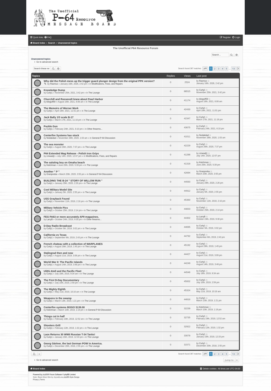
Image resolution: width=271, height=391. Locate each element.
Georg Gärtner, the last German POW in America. (73, 343)
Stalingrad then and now (58, 253)
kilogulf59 (50, 102)
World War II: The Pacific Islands (63, 262)
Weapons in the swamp (57, 298)
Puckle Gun (51, 126)
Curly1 (49, 93)
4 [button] (222, 68)
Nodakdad (51, 138)
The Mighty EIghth (55, 289)
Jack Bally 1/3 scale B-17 (58, 117)
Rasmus (54, 84)
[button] (205, 68)
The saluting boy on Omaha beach (64, 162)
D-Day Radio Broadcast (58, 225)
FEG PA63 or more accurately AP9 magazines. (71, 216)
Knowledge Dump (54, 90)
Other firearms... (94, 129)
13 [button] (233, 68)
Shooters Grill (52, 325)
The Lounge (94, 93)
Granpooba (51, 174)
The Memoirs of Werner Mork (61, 108)
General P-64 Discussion (103, 138)
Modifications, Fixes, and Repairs (107, 84)
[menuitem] (47, 37)
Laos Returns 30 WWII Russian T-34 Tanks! (69, 334)
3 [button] (218, 68)
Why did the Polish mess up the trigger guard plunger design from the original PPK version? (99, 81)
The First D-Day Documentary (61, 280)
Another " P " (51, 171)
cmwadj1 (50, 156)
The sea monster (54, 144)
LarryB (49, 219)
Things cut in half (54, 316)
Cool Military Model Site (58, 189)
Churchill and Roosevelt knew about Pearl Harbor (73, 99)
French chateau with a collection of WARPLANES (73, 244)
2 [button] (214, 68)
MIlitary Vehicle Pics (56, 207)
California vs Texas (55, 235)
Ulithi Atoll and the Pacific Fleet (62, 271)
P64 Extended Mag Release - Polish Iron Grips (71, 153)
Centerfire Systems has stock (61, 135)
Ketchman (51, 165)
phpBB (45, 375)
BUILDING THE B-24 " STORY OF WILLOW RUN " (73, 180)
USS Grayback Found (56, 198)
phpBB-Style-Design (71, 377)
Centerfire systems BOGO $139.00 (64, 307)
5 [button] (226, 68)
